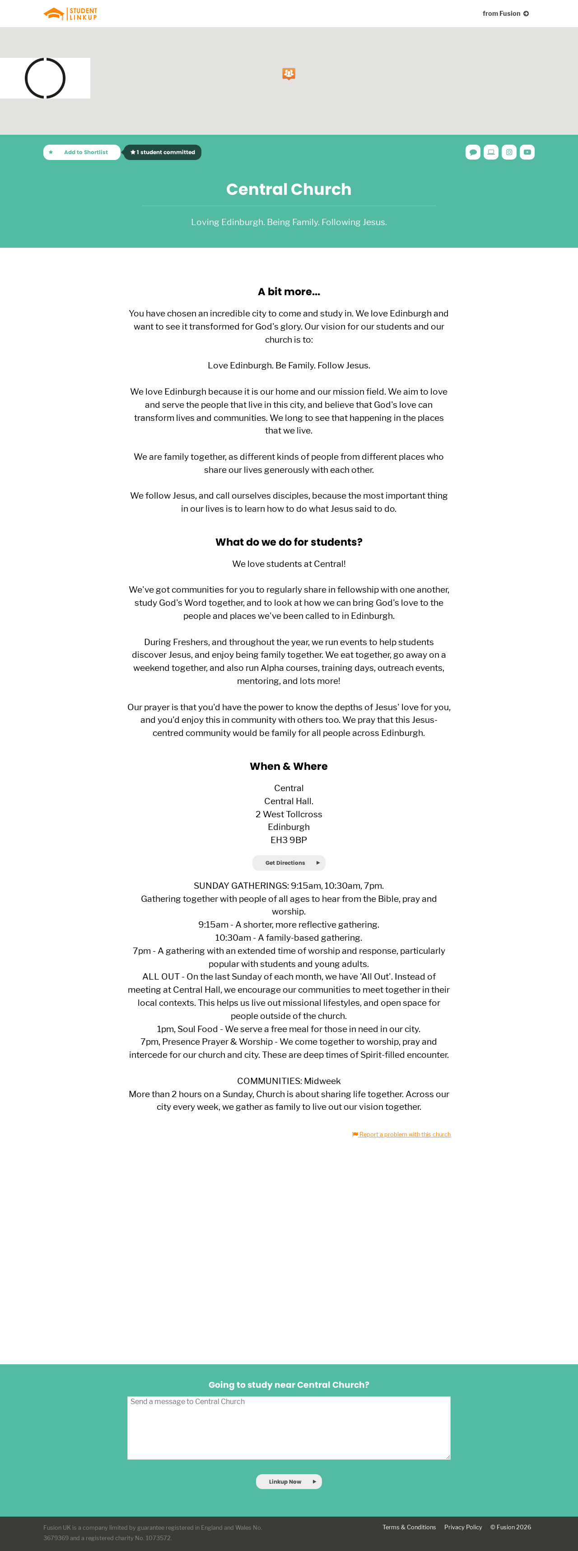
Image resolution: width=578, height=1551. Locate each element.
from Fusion (506, 13)
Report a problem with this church (401, 1134)
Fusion (506, 1527)
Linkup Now (285, 1481)
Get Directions (285, 863)
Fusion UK (57, 1527)
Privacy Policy (463, 1527)
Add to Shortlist (86, 152)
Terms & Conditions (409, 1527)
